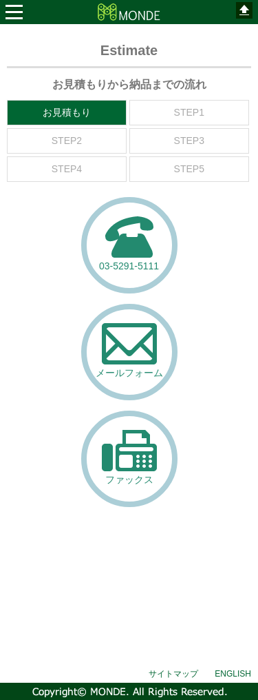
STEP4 (67, 168)
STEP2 (67, 140)
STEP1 (189, 112)
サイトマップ (173, 674)
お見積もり (67, 112)
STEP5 (189, 168)
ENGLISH (233, 674)
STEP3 (189, 140)
